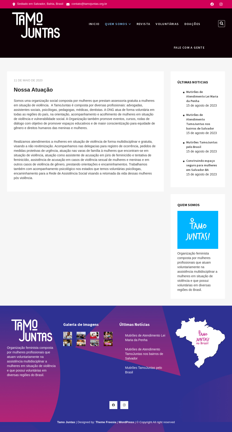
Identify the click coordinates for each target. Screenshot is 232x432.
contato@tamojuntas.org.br (86, 3)
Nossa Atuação (33, 90)
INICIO (94, 24)
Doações (192, 24)
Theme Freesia (106, 422)
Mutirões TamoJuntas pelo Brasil (143, 370)
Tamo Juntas (66, 422)
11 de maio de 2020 (28, 80)
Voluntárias (167, 24)
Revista (143, 24)
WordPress (126, 422)
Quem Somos (116, 24)
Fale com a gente (189, 47)
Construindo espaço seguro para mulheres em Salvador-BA (201, 165)
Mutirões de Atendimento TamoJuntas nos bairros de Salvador (144, 353)
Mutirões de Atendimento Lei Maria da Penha (202, 96)
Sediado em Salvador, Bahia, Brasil (38, 3)
